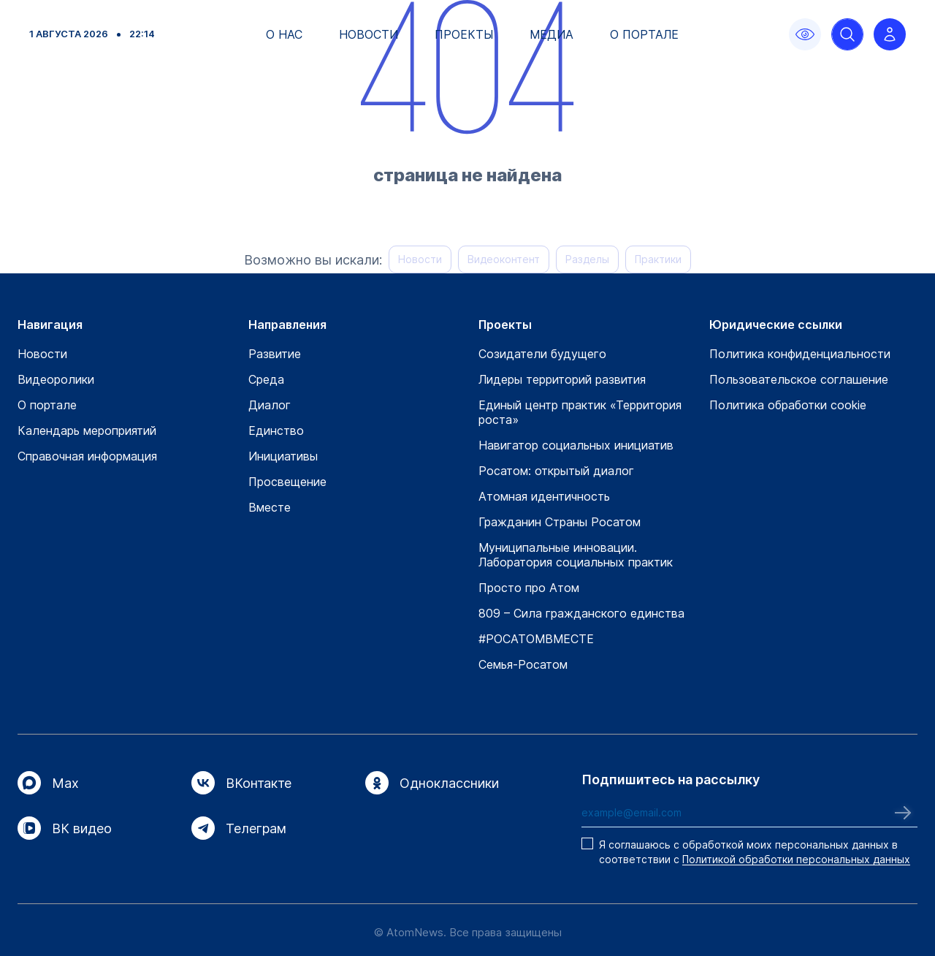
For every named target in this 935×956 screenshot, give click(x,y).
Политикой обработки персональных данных (796, 859)
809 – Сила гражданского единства (581, 613)
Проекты (464, 34)
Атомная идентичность (544, 496)
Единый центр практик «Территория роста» (580, 412)
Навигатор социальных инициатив (575, 445)
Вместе (269, 507)
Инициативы (283, 456)
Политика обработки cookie (787, 405)
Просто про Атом (528, 587)
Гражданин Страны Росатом (559, 522)
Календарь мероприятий (87, 430)
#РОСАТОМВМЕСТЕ (536, 638)
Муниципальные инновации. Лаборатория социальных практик (575, 554)
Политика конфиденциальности (799, 353)
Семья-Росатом (523, 664)
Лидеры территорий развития (562, 379)
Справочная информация (87, 456)
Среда (266, 379)
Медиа (551, 34)
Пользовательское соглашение (798, 379)
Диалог (269, 405)
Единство (276, 430)
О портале (644, 34)
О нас (284, 34)
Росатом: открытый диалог (556, 470)
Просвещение (287, 481)
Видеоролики (56, 379)
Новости (368, 34)
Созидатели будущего (542, 353)
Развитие (274, 353)
